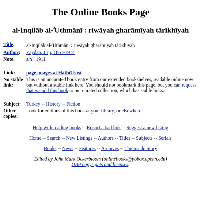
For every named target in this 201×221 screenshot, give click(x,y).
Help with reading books (57, 127)
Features (87, 148)
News (67, 148)
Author (11, 52)
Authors (106, 138)
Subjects (144, 138)
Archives (110, 148)
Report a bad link (104, 127)
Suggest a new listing (147, 127)
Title (8, 44)
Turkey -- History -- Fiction (53, 104)
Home (35, 138)
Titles (124, 138)
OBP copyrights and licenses (99, 164)
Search (54, 138)
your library (102, 110)
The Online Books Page (100, 11)
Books (50, 148)
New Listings (79, 138)
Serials (165, 138)
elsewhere (131, 110)
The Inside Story (140, 148)
